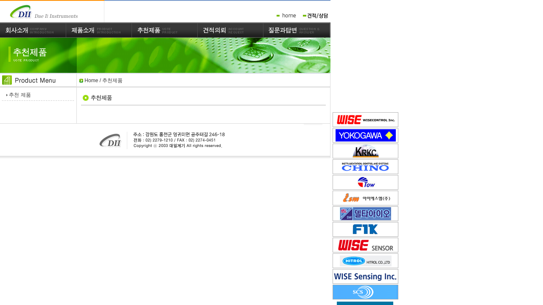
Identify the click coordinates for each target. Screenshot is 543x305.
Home (91, 80)
